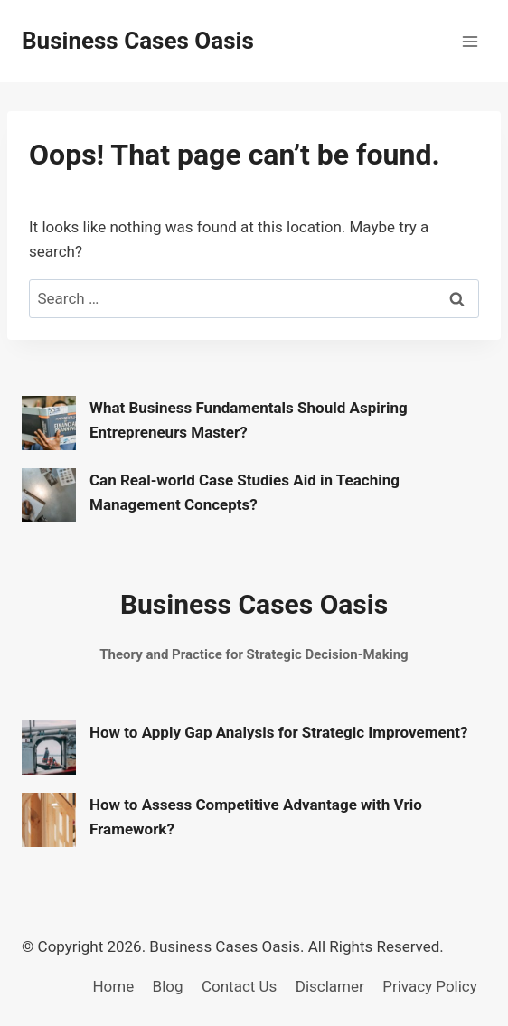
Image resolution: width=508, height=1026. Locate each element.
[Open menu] (469, 41)
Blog (168, 986)
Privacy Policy (429, 986)
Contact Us (239, 986)
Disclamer (330, 986)
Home (113, 986)
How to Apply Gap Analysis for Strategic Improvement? (278, 732)
